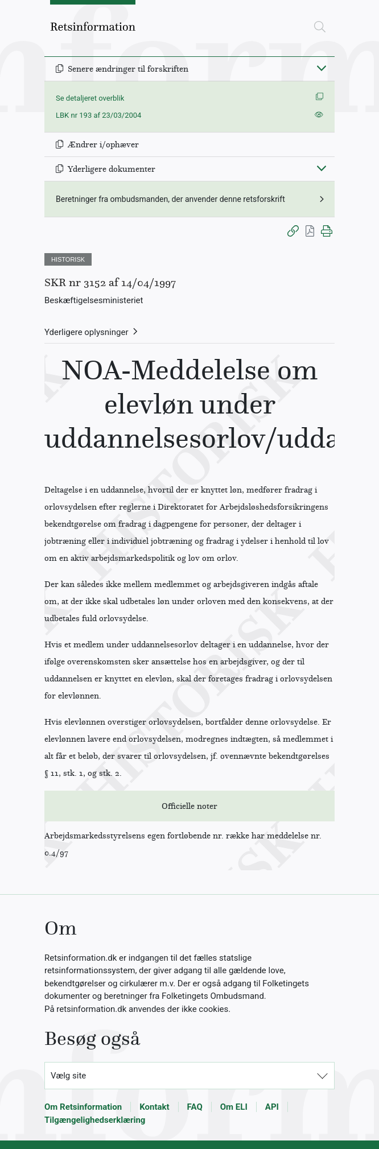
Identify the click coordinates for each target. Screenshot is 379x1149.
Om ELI (234, 1107)
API (272, 1107)
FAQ (195, 1107)
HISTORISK (68, 259)
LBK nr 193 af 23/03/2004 (98, 115)
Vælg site (68, 1076)
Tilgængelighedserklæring (94, 1120)
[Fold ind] (321, 67)
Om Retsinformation (83, 1107)
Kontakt (154, 1107)
